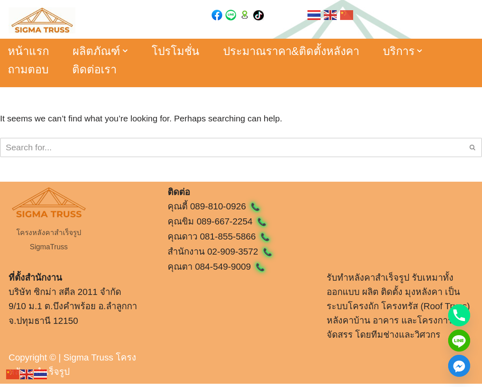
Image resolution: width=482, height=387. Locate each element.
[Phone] (459, 315)
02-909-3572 (239, 255)
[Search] (232, 150)
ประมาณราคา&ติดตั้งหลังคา (301, 51)
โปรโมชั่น (181, 51)
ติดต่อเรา (98, 70)
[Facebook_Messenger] (459, 366)
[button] (130, 51)
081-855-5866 (235, 240)
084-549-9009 (230, 270)
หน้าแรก (29, 51)
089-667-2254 (231, 225)
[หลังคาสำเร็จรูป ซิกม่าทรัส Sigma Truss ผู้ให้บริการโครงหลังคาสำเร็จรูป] (42, 20)
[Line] (459, 341)
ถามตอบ (29, 70)
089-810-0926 (225, 209)
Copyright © (32, 361)
